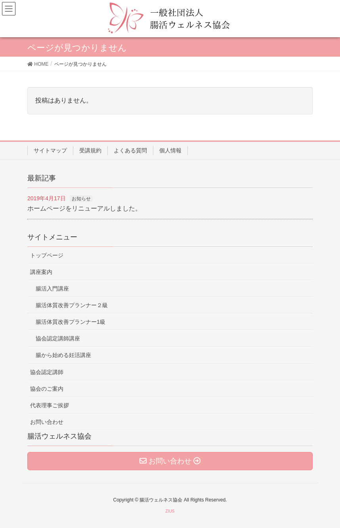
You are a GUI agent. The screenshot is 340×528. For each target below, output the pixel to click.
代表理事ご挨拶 (49, 405)
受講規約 (90, 150)
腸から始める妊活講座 (63, 355)
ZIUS (170, 511)
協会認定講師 (46, 372)
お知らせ (81, 198)
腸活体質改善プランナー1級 (70, 322)
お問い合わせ (46, 422)
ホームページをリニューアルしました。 (84, 208)
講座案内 (41, 272)
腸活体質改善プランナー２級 (72, 305)
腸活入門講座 (52, 288)
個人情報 (170, 150)
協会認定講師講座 (58, 338)
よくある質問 (130, 150)
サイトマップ (50, 150)
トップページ (46, 255)
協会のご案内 (46, 389)
